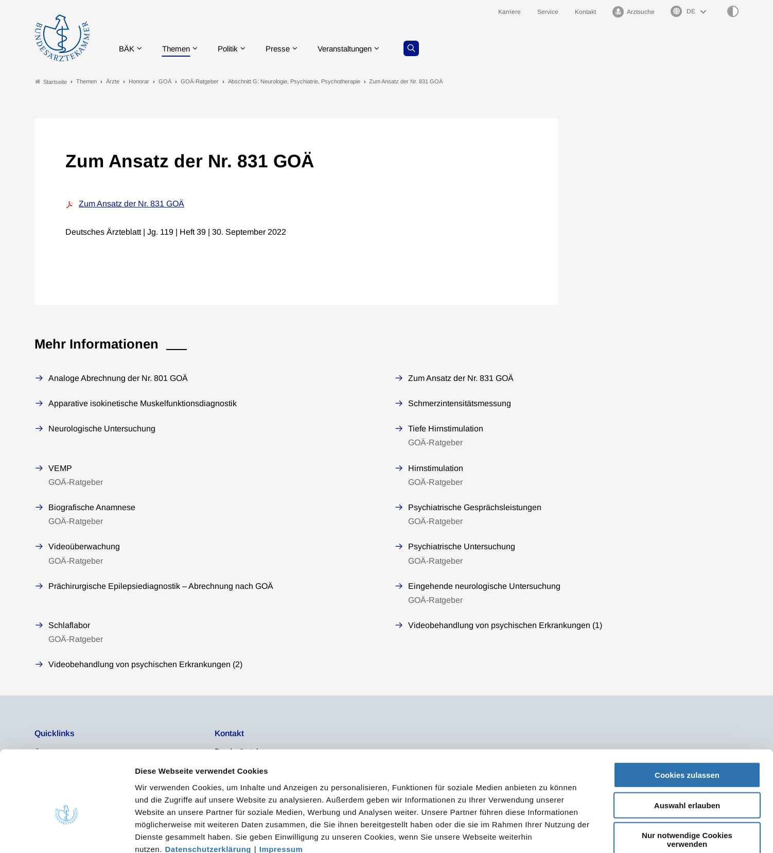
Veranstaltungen (357, 48)
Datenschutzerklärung (208, 791)
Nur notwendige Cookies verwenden (687, 782)
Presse (287, 48)
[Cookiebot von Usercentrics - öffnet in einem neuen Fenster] (67, 833)
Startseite (51, 81)
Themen (180, 48)
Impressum (281, 791)
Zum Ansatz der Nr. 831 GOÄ (131, 203)
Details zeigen (548, 832)
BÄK (128, 48)
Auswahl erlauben (687, 747)
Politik (234, 48)
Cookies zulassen (687, 717)
